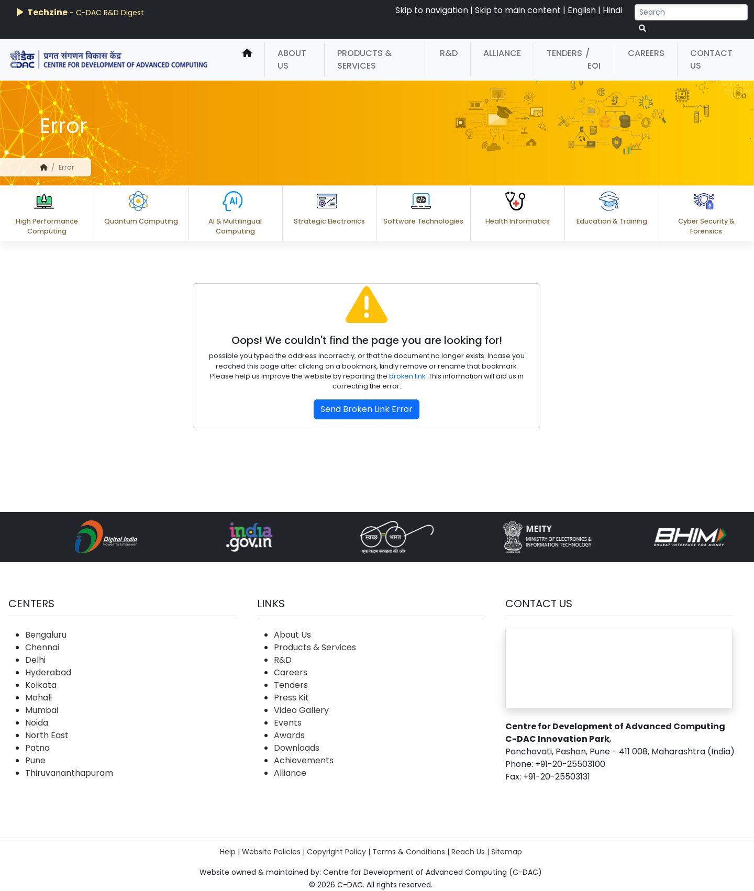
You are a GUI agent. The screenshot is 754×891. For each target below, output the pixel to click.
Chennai (42, 647)
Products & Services (364, 59)
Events (288, 723)
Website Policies (271, 852)
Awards (289, 735)
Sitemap (506, 852)
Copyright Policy (336, 852)
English (582, 10)
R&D (449, 53)
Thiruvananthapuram (69, 773)
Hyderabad (48, 672)
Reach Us (468, 852)
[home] (247, 59)
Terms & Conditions (408, 852)
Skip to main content (518, 10)
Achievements (304, 760)
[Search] (691, 12)
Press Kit (291, 698)
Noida (36, 723)
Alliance (502, 53)
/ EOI (593, 59)
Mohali (38, 698)
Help (228, 852)
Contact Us (711, 59)
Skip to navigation (431, 10)
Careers (646, 53)
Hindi (612, 10)
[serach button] (642, 28)
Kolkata (41, 685)
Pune (35, 760)
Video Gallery (301, 710)
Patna (37, 748)
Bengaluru (45, 635)
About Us (292, 59)
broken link (407, 376)
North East (47, 735)
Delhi (35, 660)
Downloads (296, 748)
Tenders (564, 53)
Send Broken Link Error (366, 409)
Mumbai (41, 710)
